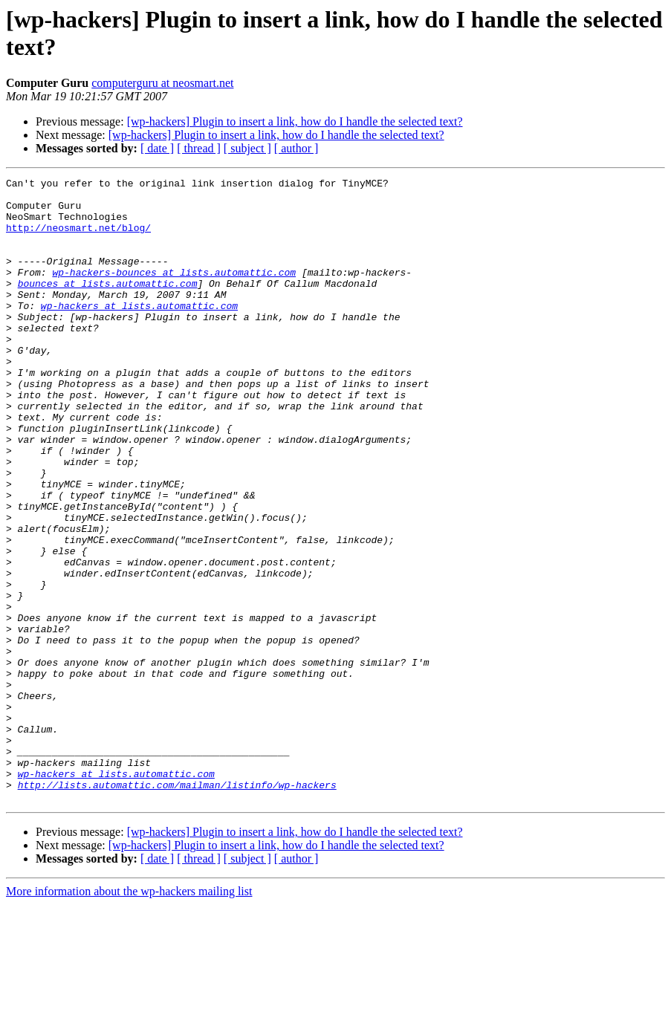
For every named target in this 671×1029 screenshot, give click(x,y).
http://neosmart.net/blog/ (78, 238)
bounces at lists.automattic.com (108, 305)
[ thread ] (199, 148)
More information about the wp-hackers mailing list (129, 1016)
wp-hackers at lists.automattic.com (139, 332)
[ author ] (296, 148)
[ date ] (157, 148)
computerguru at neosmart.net (162, 83)
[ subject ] (247, 148)
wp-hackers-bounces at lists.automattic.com (174, 292)
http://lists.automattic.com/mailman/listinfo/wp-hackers (177, 907)
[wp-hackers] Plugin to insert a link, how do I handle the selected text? (295, 121)
